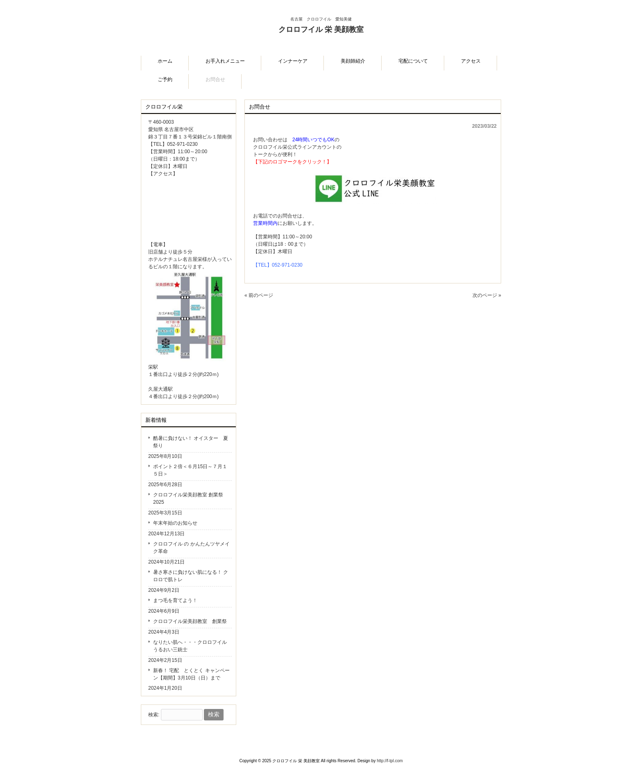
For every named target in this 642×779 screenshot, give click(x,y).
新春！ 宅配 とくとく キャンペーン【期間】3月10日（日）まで (191, 674)
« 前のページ (258, 295)
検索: (153, 715)
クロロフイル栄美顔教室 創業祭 (190, 621)
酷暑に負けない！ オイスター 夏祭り (190, 441)
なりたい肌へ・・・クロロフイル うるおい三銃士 (190, 645)
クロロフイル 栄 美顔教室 (321, 35)
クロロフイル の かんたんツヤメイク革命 (191, 547)
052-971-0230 (287, 265)
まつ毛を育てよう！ (175, 600)
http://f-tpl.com (389, 761)
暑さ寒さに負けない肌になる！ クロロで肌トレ (190, 575)
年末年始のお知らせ (175, 523)
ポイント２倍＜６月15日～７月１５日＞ (190, 470)
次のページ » (486, 295)
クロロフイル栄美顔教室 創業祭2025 (188, 498)
